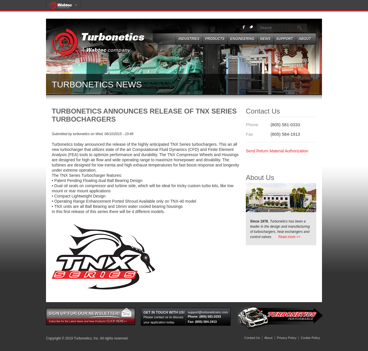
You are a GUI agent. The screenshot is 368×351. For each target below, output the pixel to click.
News (265, 39)
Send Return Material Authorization (277, 151)
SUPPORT (284, 39)
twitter (251, 27)
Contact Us (252, 338)
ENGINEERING (242, 39)
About (305, 39)
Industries (189, 39)
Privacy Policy (286, 338)
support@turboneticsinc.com (208, 312)
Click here (115, 321)
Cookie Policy (310, 338)
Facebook (244, 27)
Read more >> (289, 237)
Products (215, 39)
